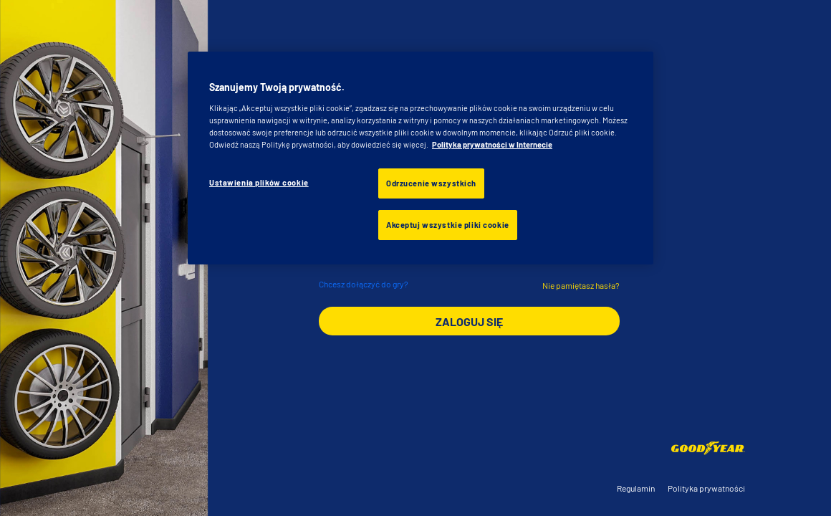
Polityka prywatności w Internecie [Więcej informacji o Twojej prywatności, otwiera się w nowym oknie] (492, 144)
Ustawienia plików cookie (259, 182)
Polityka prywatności (706, 488)
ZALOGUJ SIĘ (469, 321)
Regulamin (636, 488)
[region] (420, 158)
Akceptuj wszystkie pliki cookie (447, 224)
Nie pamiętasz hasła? (581, 285)
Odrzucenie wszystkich (431, 183)
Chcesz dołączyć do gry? (363, 284)
